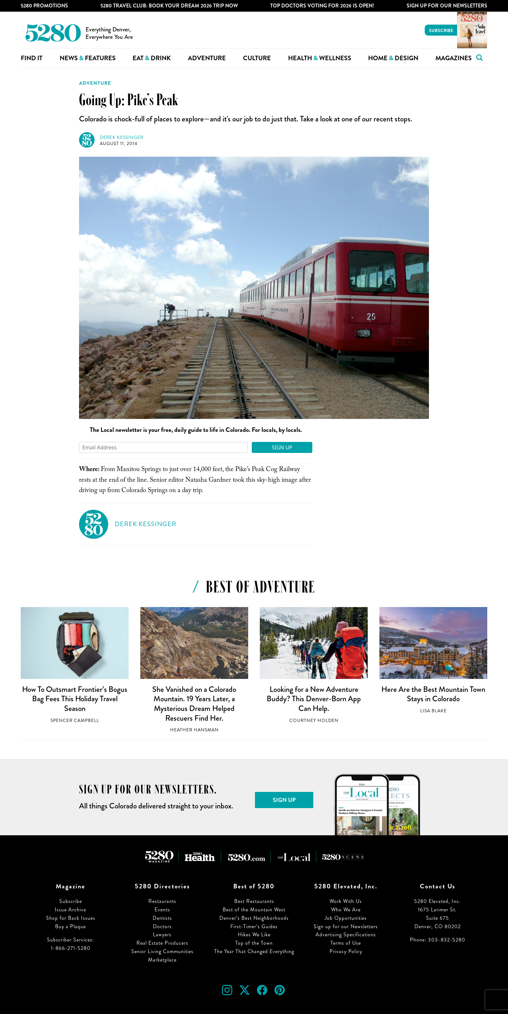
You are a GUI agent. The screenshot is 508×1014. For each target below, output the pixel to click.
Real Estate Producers (162, 943)
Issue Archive (70, 909)
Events (162, 909)
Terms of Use (345, 943)
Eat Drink (152, 58)
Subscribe (441, 30)
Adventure (207, 58)
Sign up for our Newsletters (346, 926)
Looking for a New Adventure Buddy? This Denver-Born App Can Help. (314, 699)
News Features (88, 58)
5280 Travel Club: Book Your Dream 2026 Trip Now (169, 5)
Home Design (393, 58)
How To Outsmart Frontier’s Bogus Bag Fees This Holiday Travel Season (74, 699)
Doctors (162, 926)
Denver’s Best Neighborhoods (254, 918)
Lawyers (162, 934)
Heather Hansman (194, 730)
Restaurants (162, 901)
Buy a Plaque (70, 926)
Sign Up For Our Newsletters (447, 5)
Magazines (453, 58)
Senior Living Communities (162, 951)
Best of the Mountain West (254, 909)
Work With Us (345, 901)
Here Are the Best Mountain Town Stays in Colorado (433, 694)
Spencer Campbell (75, 720)
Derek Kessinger (122, 137)
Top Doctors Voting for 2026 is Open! (322, 5)
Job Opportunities (346, 918)
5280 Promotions (44, 5)
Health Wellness (319, 58)
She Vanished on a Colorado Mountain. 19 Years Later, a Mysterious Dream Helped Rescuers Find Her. (194, 704)
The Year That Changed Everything (254, 951)
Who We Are (346, 909)
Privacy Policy (345, 951)
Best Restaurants (254, 901)
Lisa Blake (433, 711)
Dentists (162, 918)
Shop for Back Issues (70, 918)
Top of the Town (254, 943)
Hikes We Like (254, 934)
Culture (257, 58)
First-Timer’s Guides (254, 926)
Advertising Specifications (346, 934)
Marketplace (162, 959)
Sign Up (282, 447)
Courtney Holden (314, 720)
